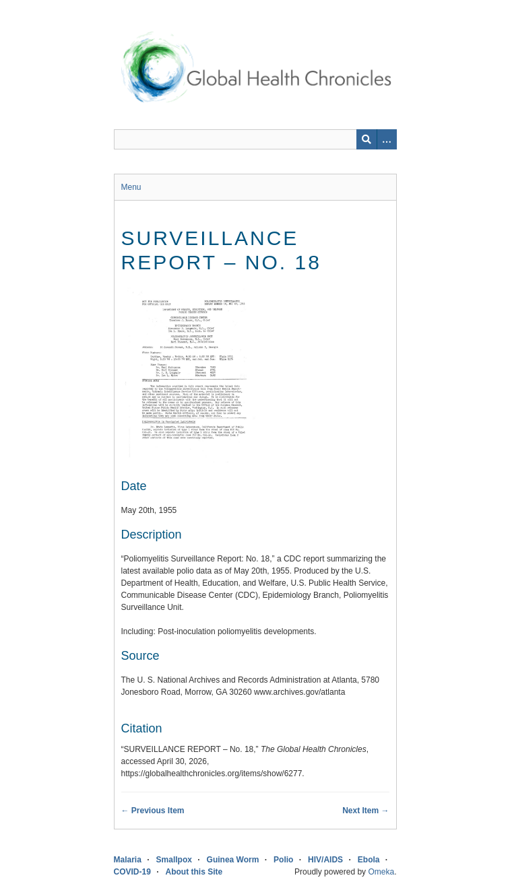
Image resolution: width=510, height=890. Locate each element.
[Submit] (366, 139)
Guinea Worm (233, 859)
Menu (131, 187)
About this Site (194, 872)
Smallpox (174, 859)
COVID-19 (132, 872)
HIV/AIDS (325, 859)
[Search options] (387, 139)
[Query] (255, 139)
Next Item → (365, 810)
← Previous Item (153, 810)
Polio (283, 859)
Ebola (369, 859)
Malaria (127, 859)
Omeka (381, 872)
